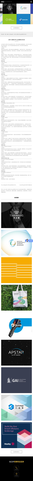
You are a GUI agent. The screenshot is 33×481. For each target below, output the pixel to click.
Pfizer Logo (3, 61)
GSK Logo (2, 116)
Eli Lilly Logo (3, 171)
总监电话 (16, 469)
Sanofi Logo (3, 130)
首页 (5, 34)
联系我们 (16, 475)
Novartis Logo (3, 88)
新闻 (7, 34)
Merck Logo (3, 101)
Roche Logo (3, 74)
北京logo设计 (11, 34)
